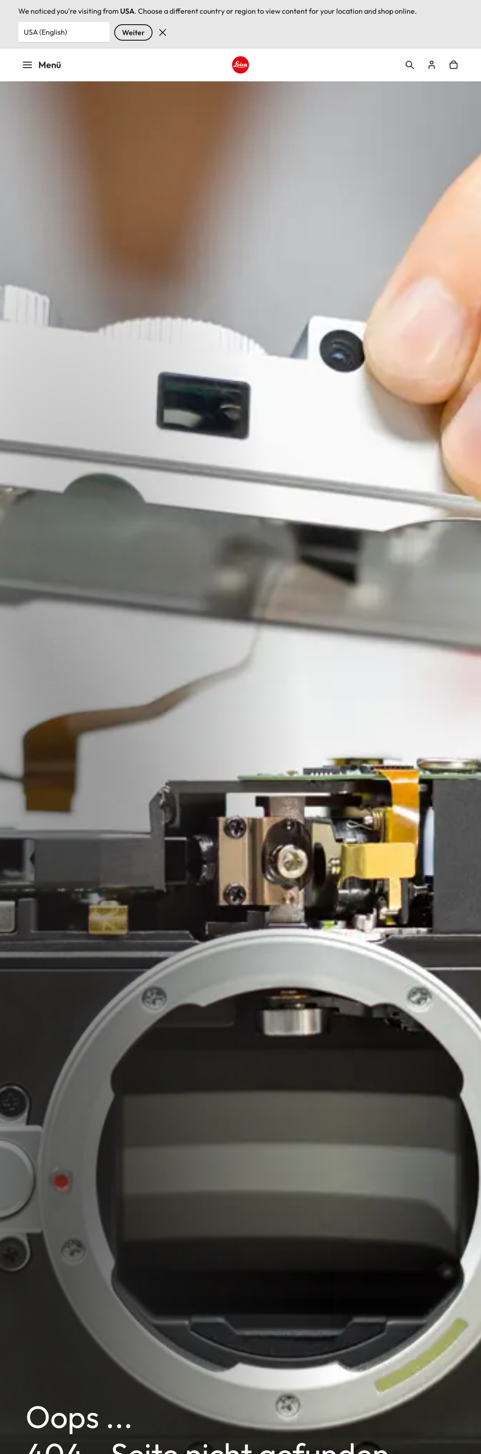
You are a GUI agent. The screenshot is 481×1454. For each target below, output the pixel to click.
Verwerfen (162, 32)
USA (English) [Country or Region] (45, 32)
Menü (41, 64)
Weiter (133, 32)
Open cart (453, 64)
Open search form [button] (409, 64)
